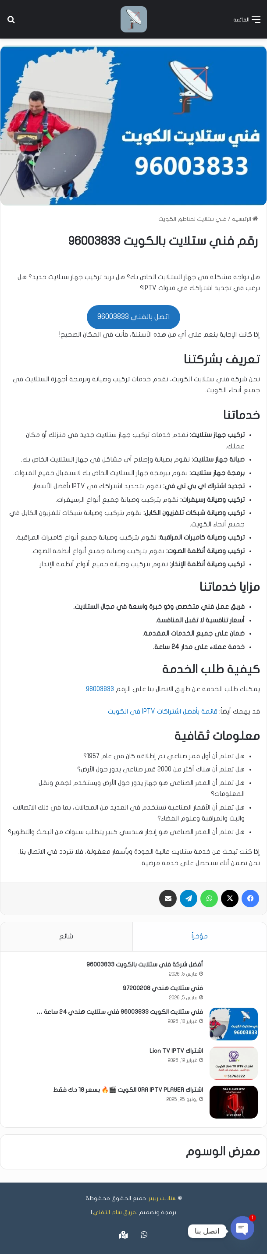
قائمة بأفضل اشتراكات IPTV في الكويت (162, 711)
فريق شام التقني (114, 1212)
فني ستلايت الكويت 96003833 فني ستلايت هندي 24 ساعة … (119, 1012)
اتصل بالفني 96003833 (133, 316)
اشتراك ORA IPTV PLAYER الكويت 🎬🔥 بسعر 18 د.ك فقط (128, 1090)
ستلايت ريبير (163, 1198)
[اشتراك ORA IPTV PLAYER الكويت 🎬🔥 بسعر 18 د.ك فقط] (234, 1102)
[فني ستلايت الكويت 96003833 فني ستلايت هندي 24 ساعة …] (234, 1024)
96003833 (100, 689)
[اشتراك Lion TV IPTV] (234, 1063)
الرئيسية (245, 219)
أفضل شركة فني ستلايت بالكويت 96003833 (144, 964)
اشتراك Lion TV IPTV (176, 1051)
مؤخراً (200, 936)
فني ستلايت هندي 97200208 (163, 988)
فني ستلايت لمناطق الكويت (192, 219)
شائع (66, 936)
